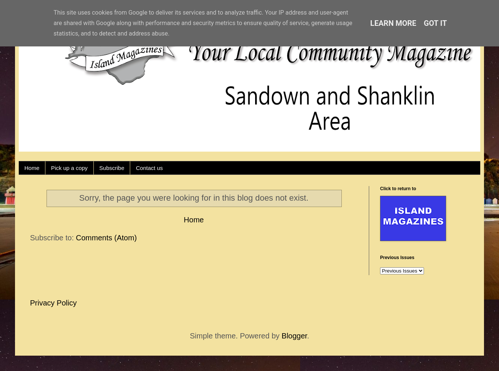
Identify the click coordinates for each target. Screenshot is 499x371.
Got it (435, 23)
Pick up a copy (69, 168)
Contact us (149, 168)
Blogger (294, 336)
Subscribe (112, 168)
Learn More (393, 23)
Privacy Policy (53, 303)
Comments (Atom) (106, 238)
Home (31, 168)
